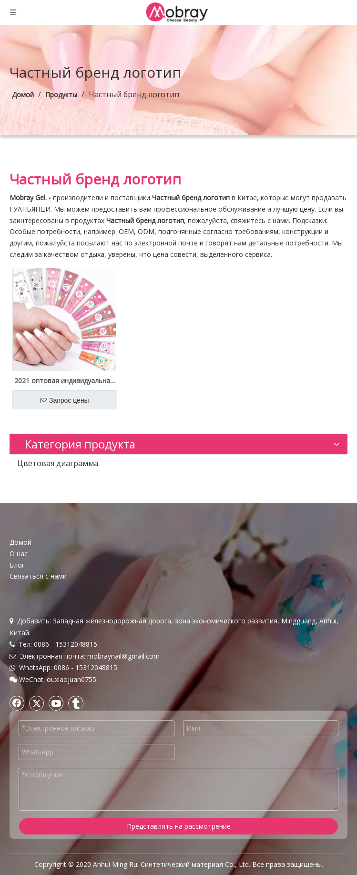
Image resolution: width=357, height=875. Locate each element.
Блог (17, 565)
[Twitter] (36, 703)
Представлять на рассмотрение (179, 826)
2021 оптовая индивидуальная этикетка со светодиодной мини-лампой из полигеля (64, 381)
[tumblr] (75, 703)
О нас (19, 553)
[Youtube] (56, 703)
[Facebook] (17, 703)
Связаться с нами (38, 575)
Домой (20, 542)
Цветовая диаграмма (57, 463)
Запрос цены (65, 400)
